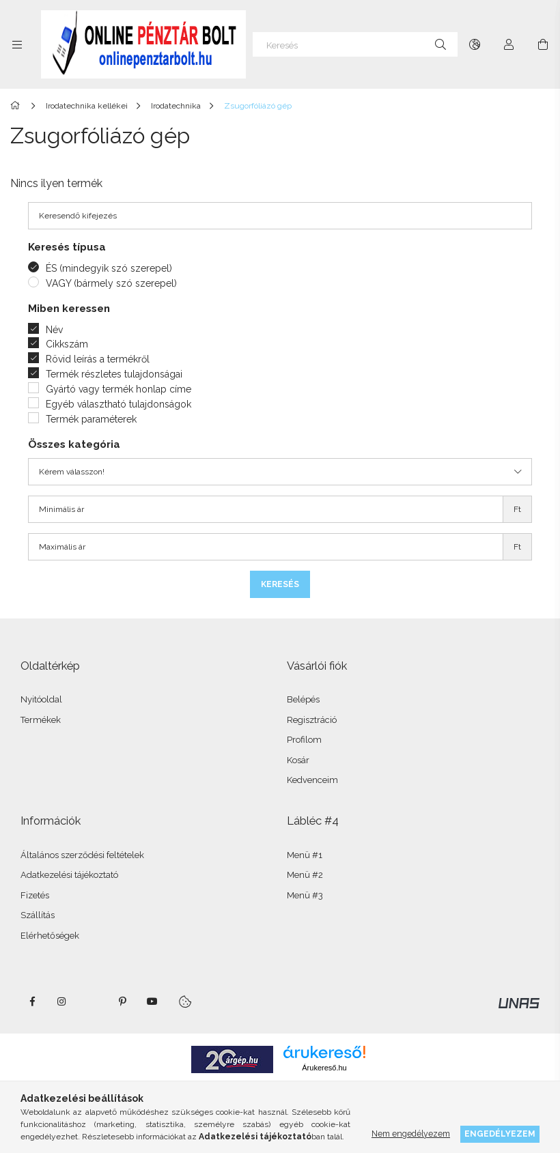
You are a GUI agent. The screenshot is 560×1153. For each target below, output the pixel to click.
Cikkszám (67, 344)
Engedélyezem (499, 1133)
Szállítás (37, 915)
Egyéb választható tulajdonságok (118, 404)
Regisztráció (312, 720)
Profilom (304, 740)
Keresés (280, 584)
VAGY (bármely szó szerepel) (111, 283)
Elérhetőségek (49, 935)
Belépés (303, 699)
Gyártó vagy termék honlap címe (118, 389)
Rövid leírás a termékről (98, 359)
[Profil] (509, 44)
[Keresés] (355, 44)
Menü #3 (305, 895)
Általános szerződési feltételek (82, 855)
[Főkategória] (17, 106)
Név (54, 329)
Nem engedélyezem (411, 1133)
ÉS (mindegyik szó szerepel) (109, 268)
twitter (92, 1001)
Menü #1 (304, 855)
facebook (32, 1001)
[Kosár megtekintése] (543, 44)
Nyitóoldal (41, 699)
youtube (152, 1001)
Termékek (40, 720)
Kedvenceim (312, 780)
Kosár (298, 760)
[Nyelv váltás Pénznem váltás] (475, 44)
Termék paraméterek (91, 419)
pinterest (122, 1001)
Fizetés (34, 895)
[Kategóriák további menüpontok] (17, 44)
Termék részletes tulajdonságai (114, 374)
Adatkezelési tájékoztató (69, 875)
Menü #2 (305, 875)
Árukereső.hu (324, 1068)
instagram (62, 1001)
